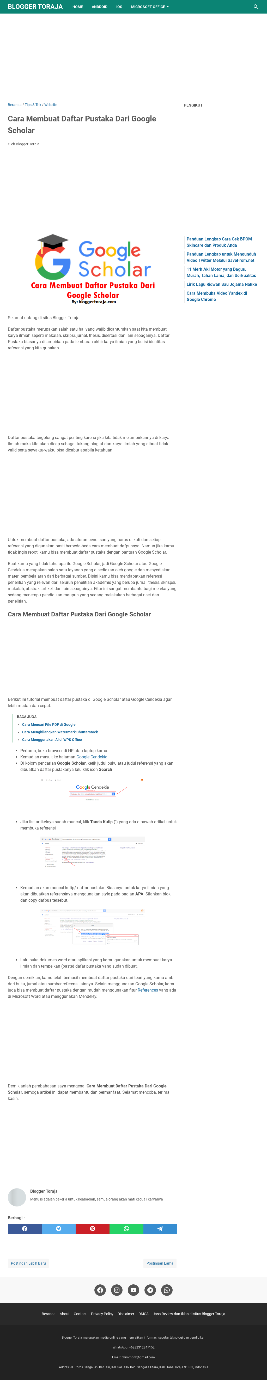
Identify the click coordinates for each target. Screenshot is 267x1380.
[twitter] (59, 1229)
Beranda (49, 1314)
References (148, 990)
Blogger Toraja (35, 6)
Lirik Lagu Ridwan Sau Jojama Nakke (222, 284)
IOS (119, 7)
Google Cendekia (91, 756)
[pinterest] (93, 1229)
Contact (80, 1314)
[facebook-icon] (100, 1290)
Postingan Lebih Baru (28, 1263)
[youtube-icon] (133, 1290)
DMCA (143, 1314)
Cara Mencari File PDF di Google (49, 724)
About (65, 1314)
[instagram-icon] (117, 1290)
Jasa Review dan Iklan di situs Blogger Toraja (189, 1314)
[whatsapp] (126, 1229)
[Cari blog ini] (256, 7)
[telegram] (160, 1229)
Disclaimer (126, 1314)
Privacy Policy (102, 1314)
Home (77, 7)
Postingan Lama (160, 1263)
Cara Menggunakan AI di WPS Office (52, 740)
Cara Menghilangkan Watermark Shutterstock (60, 732)
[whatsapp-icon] (167, 1290)
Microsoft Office (148, 7)
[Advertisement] (133, 57)
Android (99, 7)
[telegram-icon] (150, 1290)
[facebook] (25, 1229)
